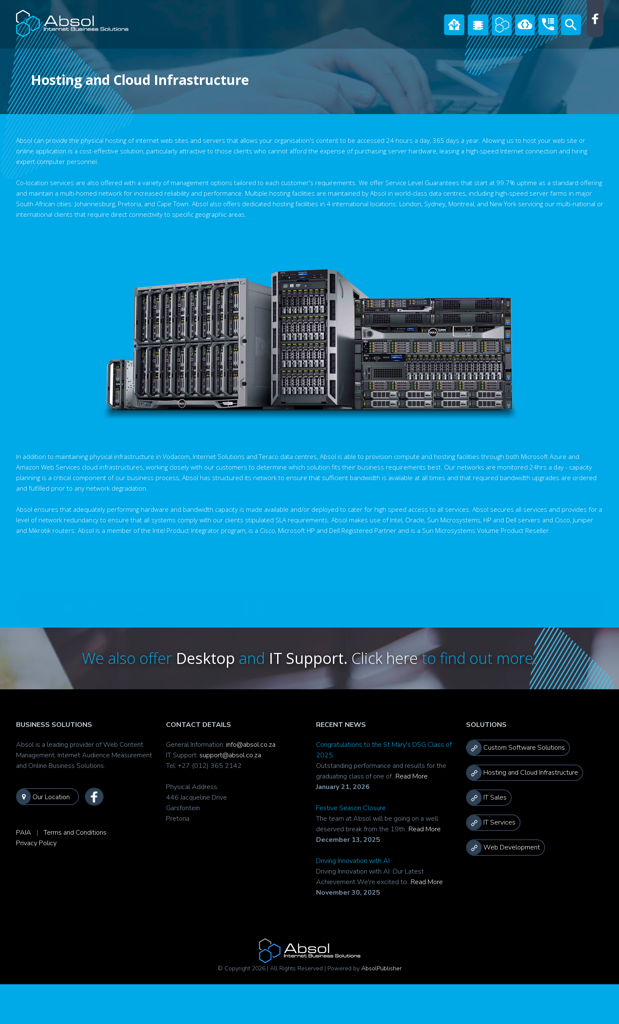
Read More (411, 776)
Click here (387, 658)
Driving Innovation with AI (353, 861)
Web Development (503, 847)
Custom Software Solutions (516, 747)
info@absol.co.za (250, 744)
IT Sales (487, 797)
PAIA (23, 832)
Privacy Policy (36, 843)
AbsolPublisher (381, 968)
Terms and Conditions (75, 832)
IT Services (491, 822)
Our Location (43, 796)
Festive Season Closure (351, 808)
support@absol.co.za (230, 755)
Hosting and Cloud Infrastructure (522, 772)
